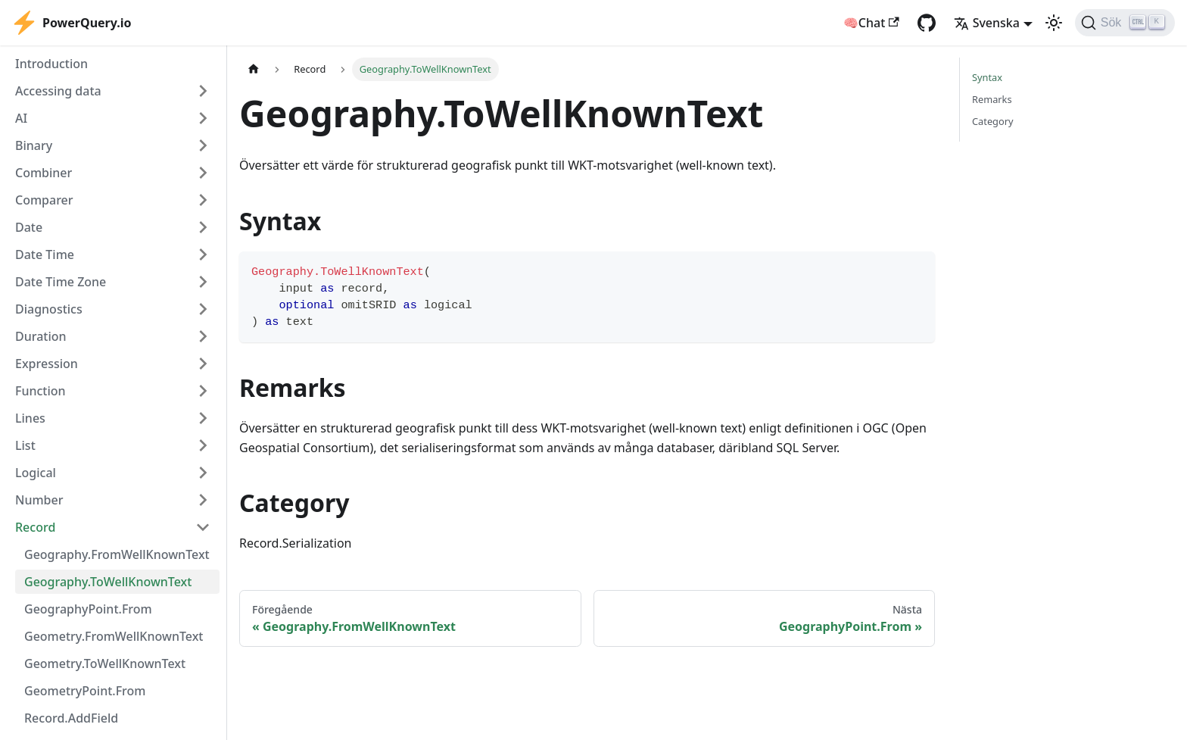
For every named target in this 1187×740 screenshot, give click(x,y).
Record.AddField (71, 718)
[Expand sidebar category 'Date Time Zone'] (203, 282)
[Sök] (1125, 22)
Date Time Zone (60, 281)
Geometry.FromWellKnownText (113, 636)
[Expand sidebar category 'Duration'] (203, 336)
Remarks (992, 99)
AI (21, 118)
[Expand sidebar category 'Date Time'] (203, 254)
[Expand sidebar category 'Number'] (203, 500)
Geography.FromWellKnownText (117, 554)
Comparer (44, 200)
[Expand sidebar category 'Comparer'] (203, 200)
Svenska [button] (987, 22)
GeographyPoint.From (88, 609)
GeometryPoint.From (84, 690)
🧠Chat (871, 22)
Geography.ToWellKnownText (108, 581)
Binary (33, 145)
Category (993, 121)
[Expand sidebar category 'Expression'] (203, 363)
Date (28, 227)
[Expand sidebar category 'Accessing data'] (203, 91)
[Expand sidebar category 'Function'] (203, 391)
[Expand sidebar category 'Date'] (203, 227)
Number (39, 500)
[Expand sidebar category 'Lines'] (203, 418)
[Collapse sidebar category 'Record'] (203, 527)
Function (40, 390)
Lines (30, 418)
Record (35, 527)
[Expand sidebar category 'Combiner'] (203, 173)
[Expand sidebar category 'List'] (203, 445)
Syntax (987, 77)
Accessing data (58, 91)
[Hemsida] (253, 69)
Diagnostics (49, 309)
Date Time (44, 254)
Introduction (51, 63)
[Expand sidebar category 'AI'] (203, 118)
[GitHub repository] (926, 23)
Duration (41, 336)
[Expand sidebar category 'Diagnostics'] (203, 309)
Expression (46, 363)
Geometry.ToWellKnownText (104, 663)
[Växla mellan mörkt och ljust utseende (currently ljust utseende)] (1054, 23)
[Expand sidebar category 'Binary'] (203, 145)
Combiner (43, 172)
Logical (35, 472)
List (25, 445)
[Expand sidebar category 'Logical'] (203, 473)
